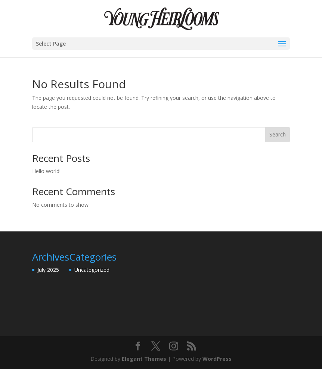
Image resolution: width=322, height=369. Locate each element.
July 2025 (48, 269)
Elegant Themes (144, 358)
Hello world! (46, 171)
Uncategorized (91, 269)
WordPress (217, 358)
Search (277, 134)
